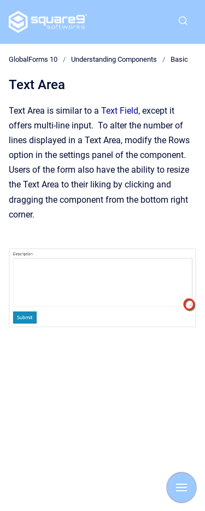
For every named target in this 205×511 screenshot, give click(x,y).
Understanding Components (114, 59)
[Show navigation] (181, 487)
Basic (179, 59)
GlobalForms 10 (33, 59)
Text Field (119, 110)
